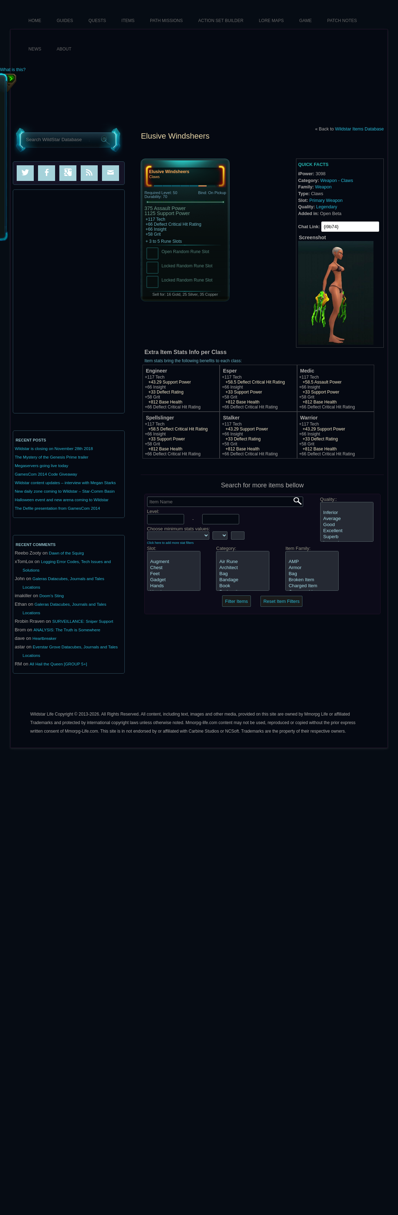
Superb (347, 537)
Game (305, 20)
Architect (243, 568)
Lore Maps (271, 20)
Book (243, 586)
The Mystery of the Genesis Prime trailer (51, 457)
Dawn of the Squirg (66, 553)
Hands (174, 586)
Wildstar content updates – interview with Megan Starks (65, 483)
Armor (312, 568)
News (34, 49)
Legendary (326, 206)
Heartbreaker (44, 638)
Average (347, 519)
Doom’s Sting (51, 596)
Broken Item (312, 580)
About (64, 49)
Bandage (243, 580)
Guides (65, 20)
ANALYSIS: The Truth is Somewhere (66, 630)
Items (128, 20)
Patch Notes (342, 20)
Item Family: (298, 548)
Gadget (174, 580)
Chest (174, 568)
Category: (226, 548)
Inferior (347, 513)
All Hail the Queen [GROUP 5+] (58, 664)
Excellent (347, 531)
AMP (312, 562)
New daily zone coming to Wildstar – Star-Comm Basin (64, 491)
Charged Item (312, 586)
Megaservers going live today (41, 466)
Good (347, 525)
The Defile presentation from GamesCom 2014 (57, 508)
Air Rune (243, 562)
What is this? (13, 70)
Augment (174, 562)
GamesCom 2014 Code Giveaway (46, 474)
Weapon (323, 186)
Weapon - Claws (336, 180)
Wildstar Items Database (359, 129)
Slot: (151, 548)
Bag (243, 574)
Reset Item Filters (281, 601)
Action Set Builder (220, 20)
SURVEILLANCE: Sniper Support (82, 621)
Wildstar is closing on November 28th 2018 (54, 448)
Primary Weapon (326, 200)
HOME (34, 20)
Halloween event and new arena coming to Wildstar (61, 500)
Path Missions (166, 20)
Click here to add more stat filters (170, 543)
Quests (97, 20)
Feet (174, 574)
